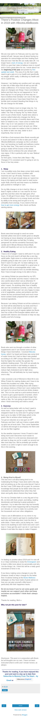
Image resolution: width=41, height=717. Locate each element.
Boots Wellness (29, 578)
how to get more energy (10, 205)
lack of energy (17, 63)
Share (5, 690)
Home (20, 705)
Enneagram (31, 562)
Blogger (24, 715)
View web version (20, 710)
